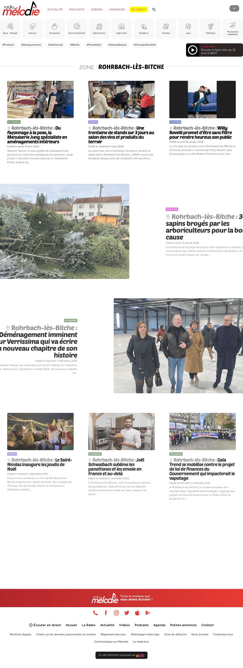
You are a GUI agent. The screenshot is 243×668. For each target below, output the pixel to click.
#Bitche (75, 45)
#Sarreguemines (31, 45)
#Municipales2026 (145, 45)
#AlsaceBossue (118, 45)
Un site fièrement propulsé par (121, 656)
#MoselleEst (94, 45)
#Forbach (8, 45)
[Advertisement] (121, 540)
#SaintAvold (55, 45)
